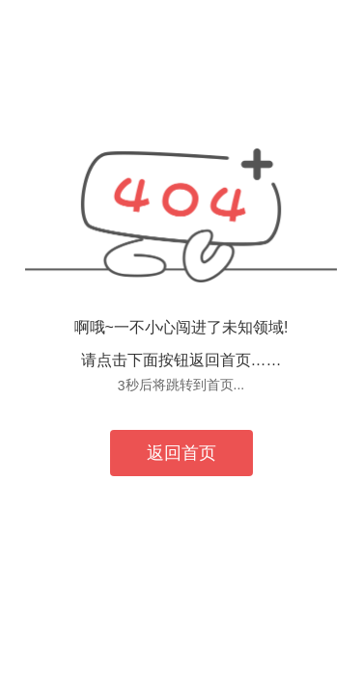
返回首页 (181, 453)
